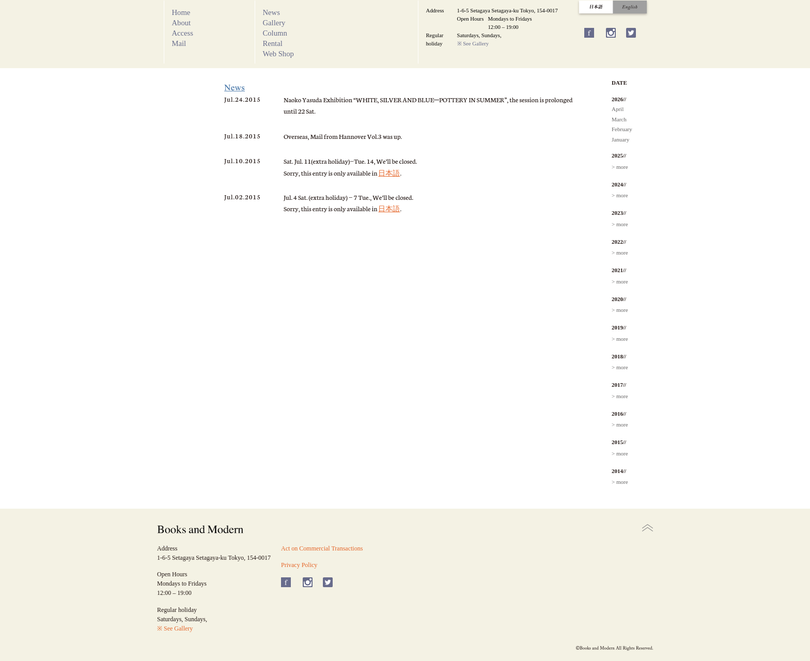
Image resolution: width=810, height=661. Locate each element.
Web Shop (278, 54)
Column (275, 33)
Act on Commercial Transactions (322, 548)
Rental (273, 43)
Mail (179, 43)
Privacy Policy (299, 565)
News (271, 12)
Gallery (274, 23)
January (620, 139)
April (618, 109)
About (181, 23)
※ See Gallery (473, 43)
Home (181, 12)
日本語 (389, 172)
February (622, 129)
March (619, 119)
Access (183, 33)
